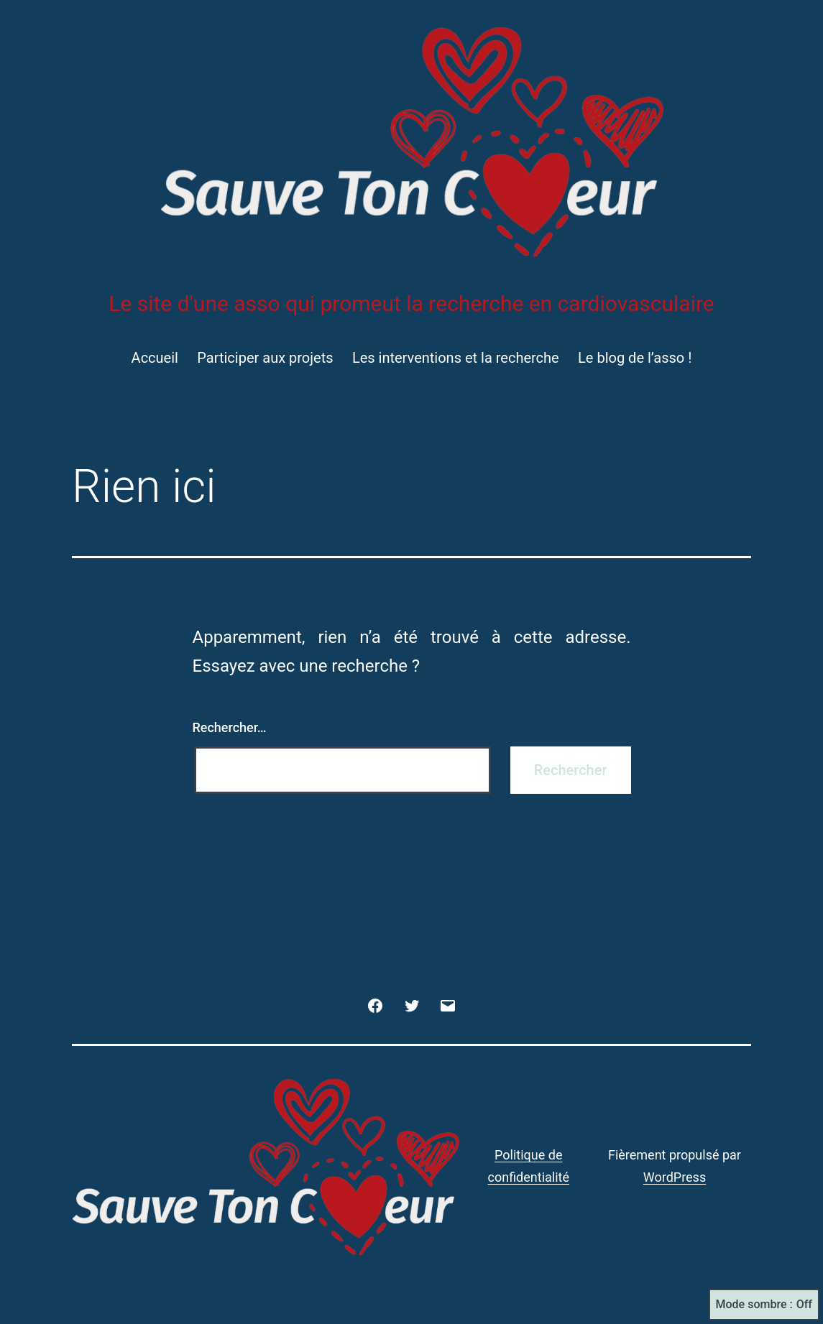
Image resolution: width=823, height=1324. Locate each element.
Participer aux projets (265, 357)
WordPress (674, 1177)
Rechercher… (230, 727)
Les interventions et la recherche (455, 357)
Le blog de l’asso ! (634, 357)
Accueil (155, 357)
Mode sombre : (764, 1304)
